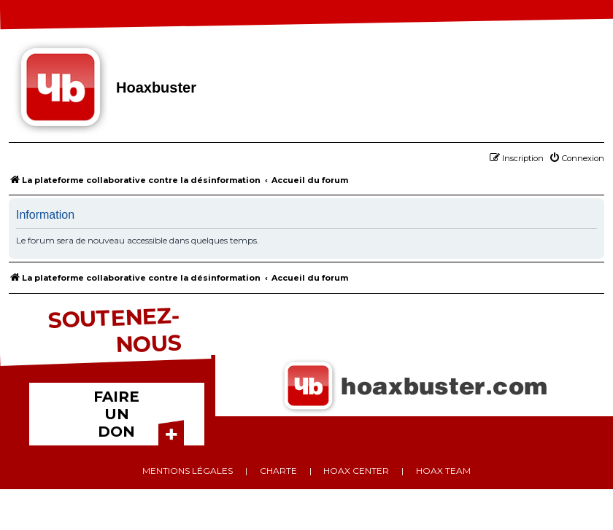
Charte (278, 470)
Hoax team (443, 470)
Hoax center (356, 470)
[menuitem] (576, 158)
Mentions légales (187, 470)
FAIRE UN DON (116, 414)
